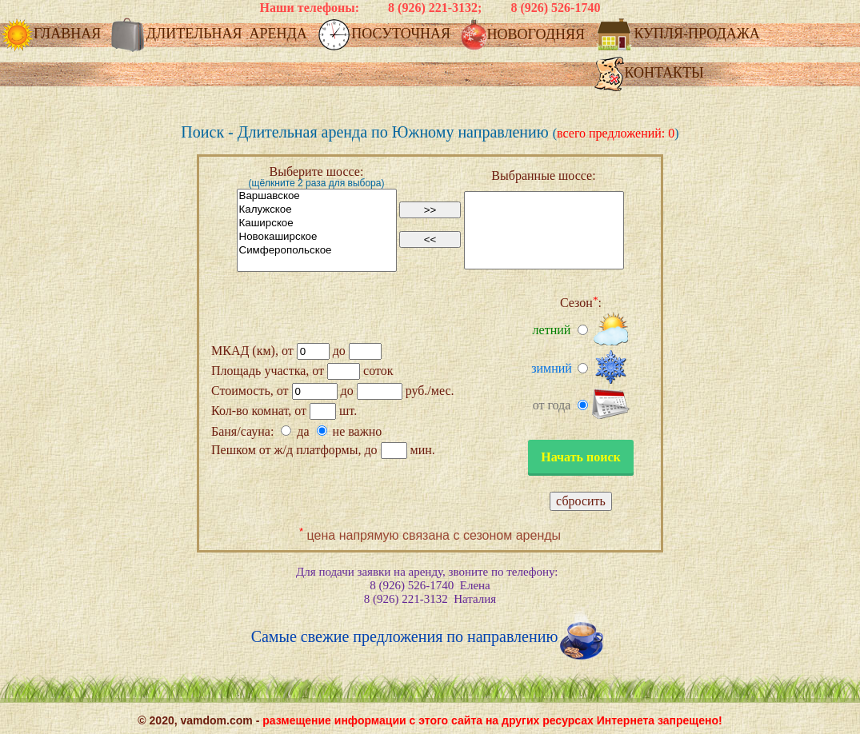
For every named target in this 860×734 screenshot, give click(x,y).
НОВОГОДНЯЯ (525, 36)
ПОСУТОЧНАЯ (385, 35)
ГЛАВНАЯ (52, 35)
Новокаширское (317, 237)
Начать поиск (581, 457)
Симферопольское (317, 250)
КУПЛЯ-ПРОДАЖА (678, 35)
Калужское (317, 210)
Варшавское (317, 196)
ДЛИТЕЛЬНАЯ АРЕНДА (211, 35)
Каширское (317, 223)
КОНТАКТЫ (648, 74)
